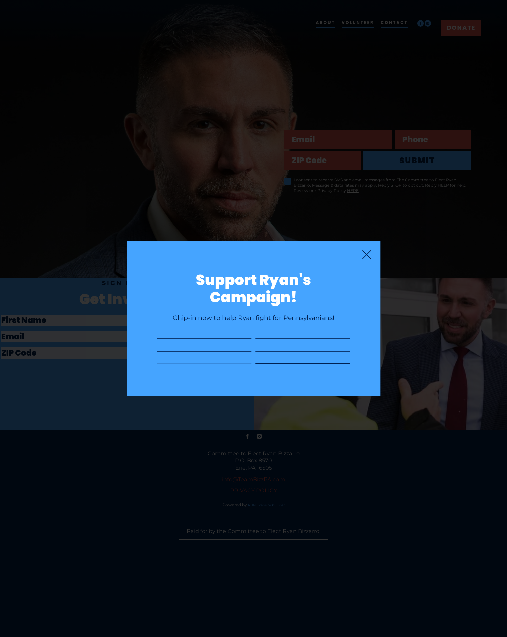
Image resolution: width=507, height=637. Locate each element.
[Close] (367, 225)
